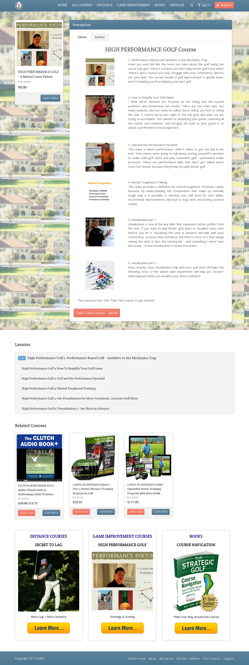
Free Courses (212, 658)
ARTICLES (177, 5)
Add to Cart (26, 512)
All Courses (166, 658)
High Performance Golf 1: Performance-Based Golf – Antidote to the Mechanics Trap (91, 358)
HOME (62, 5)
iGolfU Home (137, 658)
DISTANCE (104, 5)
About (82, 37)
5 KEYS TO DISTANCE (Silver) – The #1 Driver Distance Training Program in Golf (93, 489)
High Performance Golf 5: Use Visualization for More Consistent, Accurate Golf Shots (80, 398)
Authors (195, 658)
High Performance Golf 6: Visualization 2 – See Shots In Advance (65, 409)
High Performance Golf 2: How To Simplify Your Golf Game (62, 368)
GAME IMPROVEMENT (133, 5)
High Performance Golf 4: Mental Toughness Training (59, 388)
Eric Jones (24, 81)
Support (229, 658)
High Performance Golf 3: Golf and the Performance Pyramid (63, 378)
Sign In (204, 5)
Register (224, 5)
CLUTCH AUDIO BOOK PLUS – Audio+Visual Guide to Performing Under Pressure (37, 490)
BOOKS (160, 5)
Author (100, 37)
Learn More (50, 98)
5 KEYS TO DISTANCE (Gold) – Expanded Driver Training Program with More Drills (146, 489)
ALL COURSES (82, 5)
